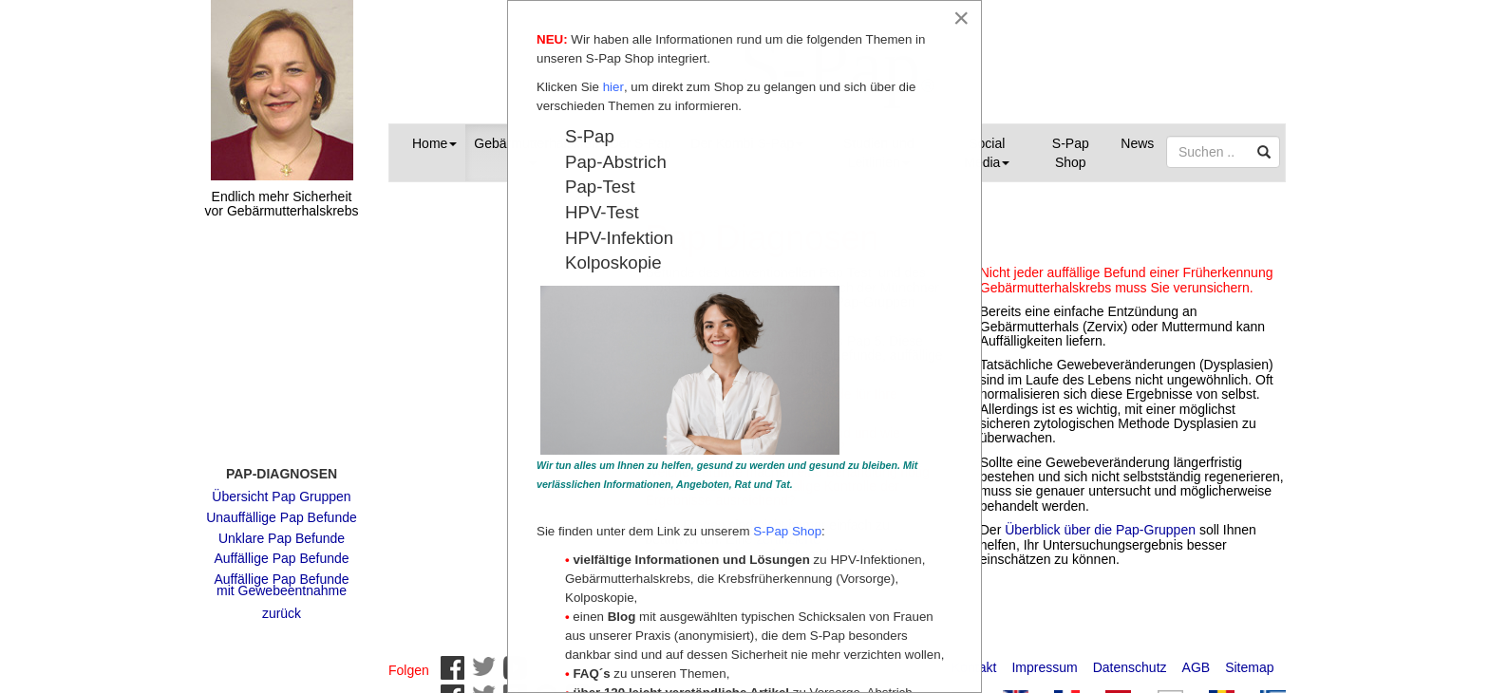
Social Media (986, 153)
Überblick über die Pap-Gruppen (1102, 529)
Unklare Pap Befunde (281, 528)
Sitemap (1249, 657)
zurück (281, 603)
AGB (1196, 657)
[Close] (961, 18)
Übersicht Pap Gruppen (281, 487)
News (1137, 143)
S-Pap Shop (1070, 153)
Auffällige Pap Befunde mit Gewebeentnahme (281, 576)
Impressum (1044, 657)
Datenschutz (1130, 657)
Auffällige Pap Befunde (281, 548)
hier (613, 88)
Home (434, 143)
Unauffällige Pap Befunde (281, 507)
